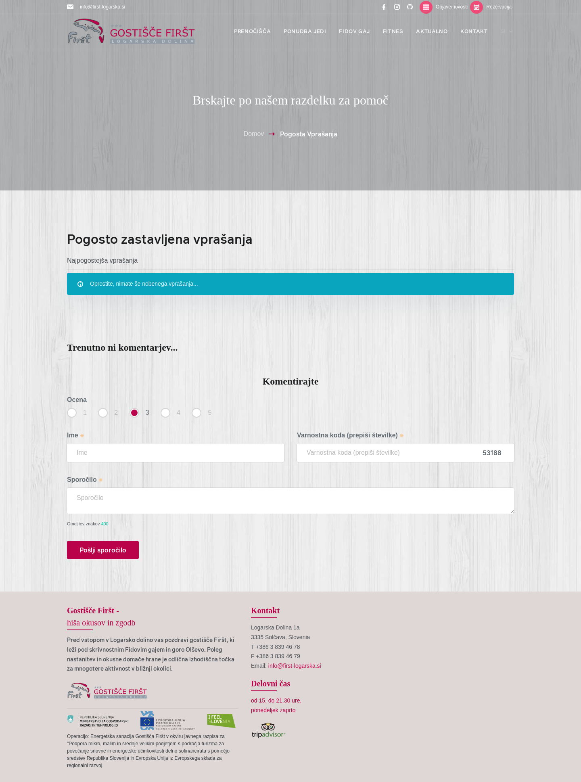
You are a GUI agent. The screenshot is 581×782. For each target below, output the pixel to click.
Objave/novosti (444, 6)
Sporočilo (85, 479)
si (507, 31)
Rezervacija (491, 6)
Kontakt (265, 610)
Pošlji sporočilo (102, 550)
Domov (254, 133)
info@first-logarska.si (102, 7)
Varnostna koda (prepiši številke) (350, 435)
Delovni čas (270, 683)
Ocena (77, 399)
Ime (76, 435)
